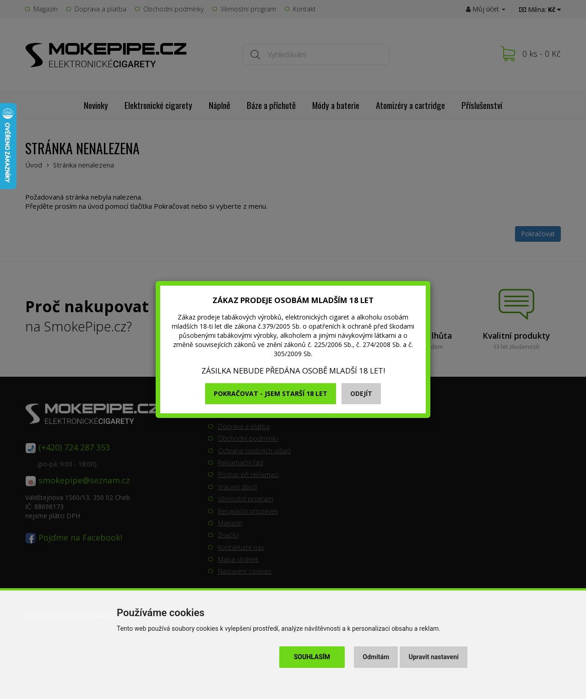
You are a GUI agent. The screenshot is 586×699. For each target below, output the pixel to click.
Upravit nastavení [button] (434, 657)
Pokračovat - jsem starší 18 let (270, 393)
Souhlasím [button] (312, 657)
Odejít (361, 393)
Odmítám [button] (376, 657)
